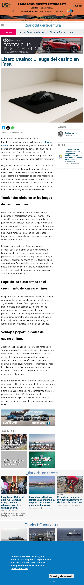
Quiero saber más (19, 568)
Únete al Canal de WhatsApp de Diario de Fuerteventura (45, 32)
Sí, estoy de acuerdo (61, 576)
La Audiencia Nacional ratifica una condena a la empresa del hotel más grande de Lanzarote (41, 501)
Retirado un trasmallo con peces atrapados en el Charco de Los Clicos (69, 500)
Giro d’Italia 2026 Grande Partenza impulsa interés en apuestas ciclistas (11, 443)
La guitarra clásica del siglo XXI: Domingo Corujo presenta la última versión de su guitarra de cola (12, 502)
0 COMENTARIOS (8, 132)
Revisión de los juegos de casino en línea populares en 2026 (13, 462)
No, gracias (52, 581)
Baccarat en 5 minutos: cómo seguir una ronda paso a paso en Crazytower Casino (41, 461)
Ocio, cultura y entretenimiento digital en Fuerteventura (41, 444)
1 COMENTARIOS (47, 508)
